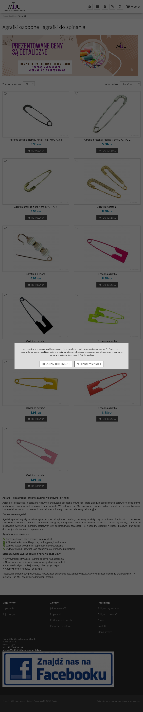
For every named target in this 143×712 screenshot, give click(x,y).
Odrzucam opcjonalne (55, 363)
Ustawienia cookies (68, 354)
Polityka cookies (86, 354)
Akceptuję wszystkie (89, 363)
